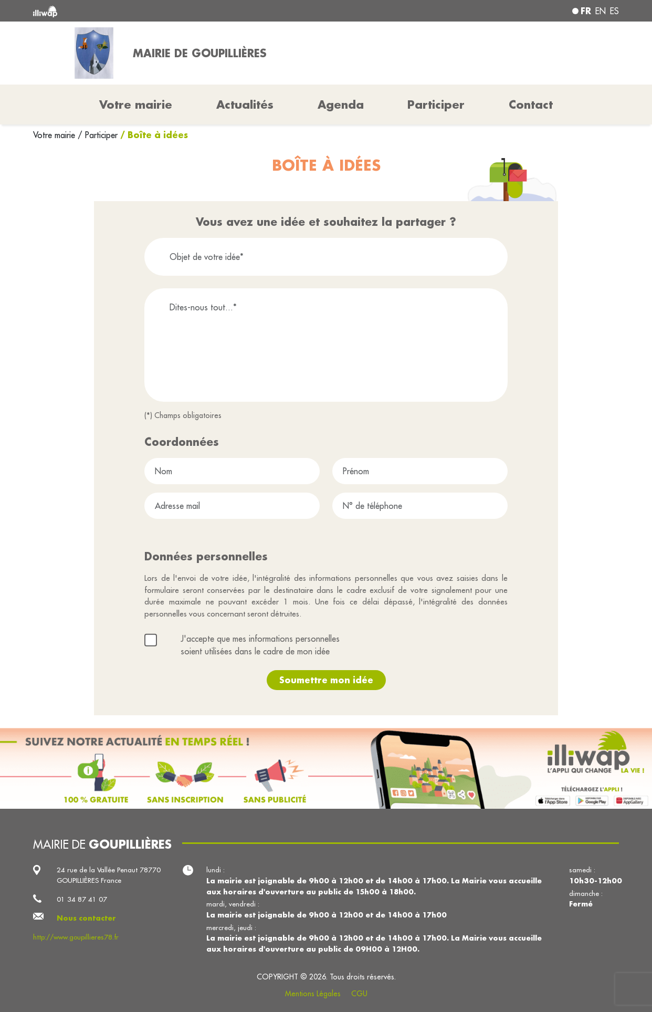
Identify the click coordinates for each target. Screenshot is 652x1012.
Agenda (341, 104)
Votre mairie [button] (135, 104)
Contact (531, 104)
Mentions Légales (313, 993)
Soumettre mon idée (326, 679)
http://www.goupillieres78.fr (76, 937)
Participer (436, 104)
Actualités (245, 104)
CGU (359, 993)
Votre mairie (55, 135)
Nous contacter (86, 917)
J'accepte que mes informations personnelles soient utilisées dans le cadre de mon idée (260, 644)
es (614, 11)
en (600, 11)
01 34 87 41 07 (82, 899)
